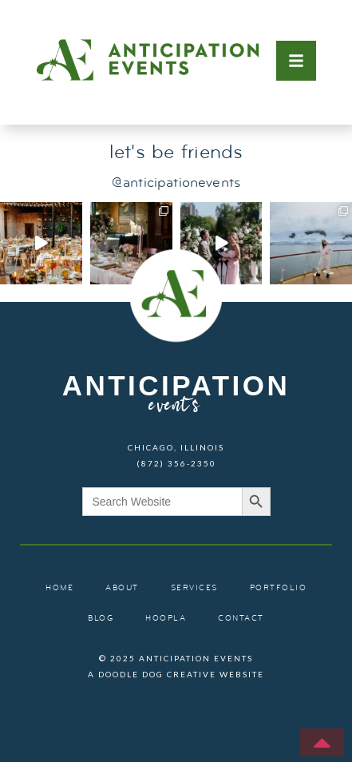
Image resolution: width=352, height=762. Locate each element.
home (59, 588)
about (122, 588)
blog (100, 618)
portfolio (278, 588)
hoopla (165, 618)
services (194, 588)
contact (241, 618)
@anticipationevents (176, 183)
